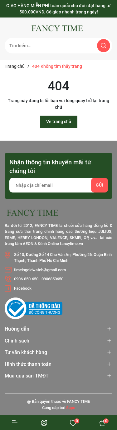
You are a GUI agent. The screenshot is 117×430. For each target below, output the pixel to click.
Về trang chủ (58, 121)
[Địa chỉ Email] (58, 185)
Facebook (23, 288)
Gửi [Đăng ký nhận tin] (99, 185)
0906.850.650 (26, 279)
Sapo (70, 407)
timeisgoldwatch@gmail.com (40, 270)
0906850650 (52, 279)
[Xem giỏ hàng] (102, 422)
